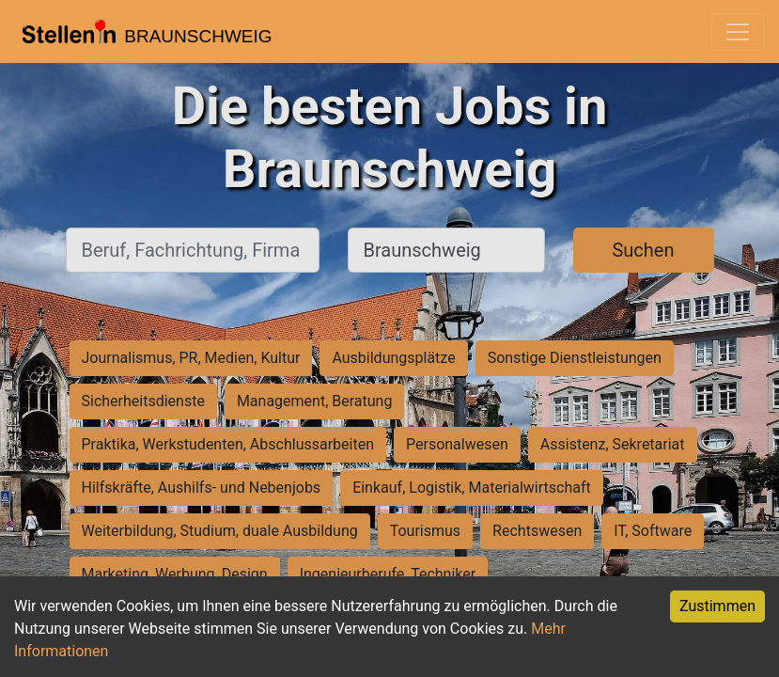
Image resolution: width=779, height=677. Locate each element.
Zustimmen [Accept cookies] (717, 606)
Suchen (643, 250)
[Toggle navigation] (737, 32)
